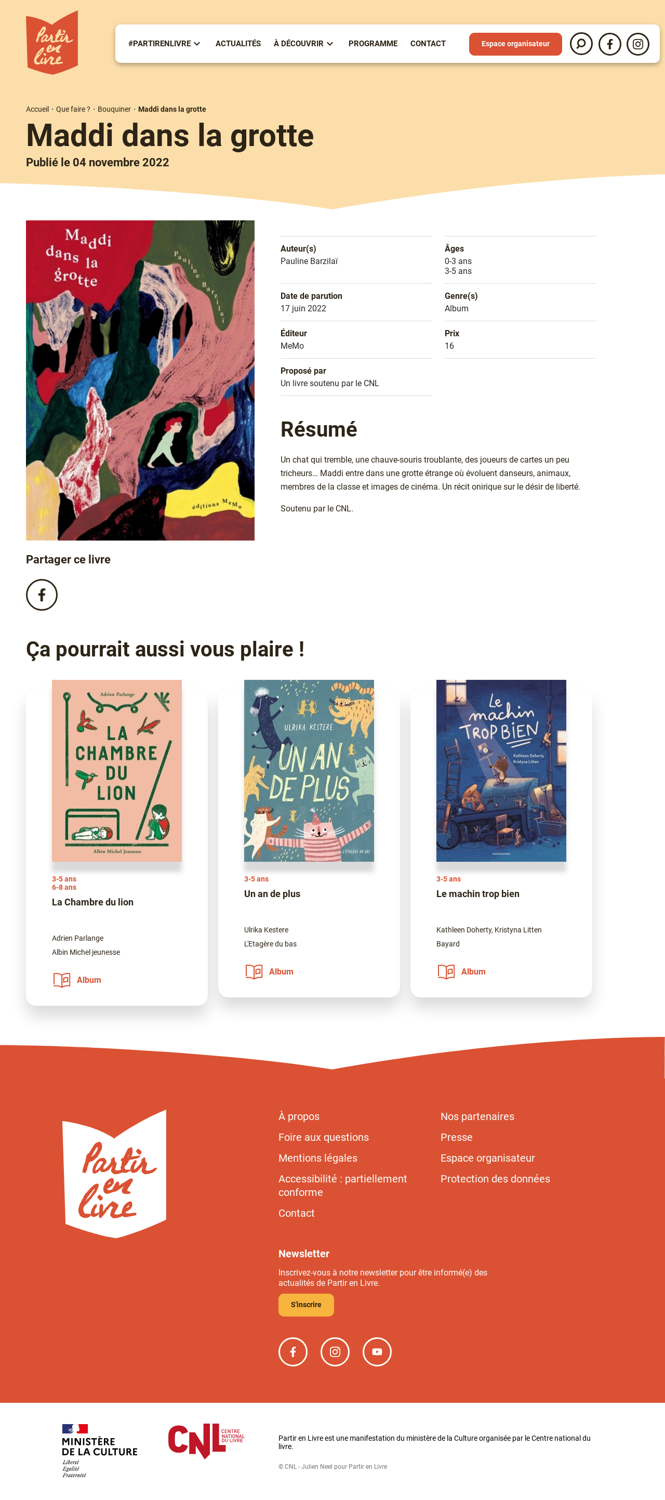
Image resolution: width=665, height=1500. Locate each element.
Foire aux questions (323, 1137)
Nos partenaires (477, 1116)
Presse (457, 1137)
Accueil (37, 109)
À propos (299, 1116)
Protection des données (495, 1179)
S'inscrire (306, 1304)
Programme (373, 43)
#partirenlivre (159, 43)
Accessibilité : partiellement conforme (342, 1186)
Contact (428, 43)
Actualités (238, 43)
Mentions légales (317, 1158)
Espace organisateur (516, 44)
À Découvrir (299, 43)
